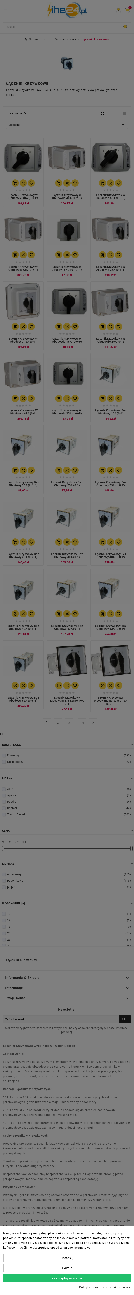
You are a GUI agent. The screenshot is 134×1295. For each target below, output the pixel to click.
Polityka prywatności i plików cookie (105, 1287)
